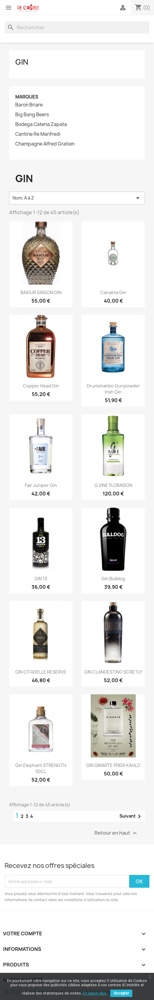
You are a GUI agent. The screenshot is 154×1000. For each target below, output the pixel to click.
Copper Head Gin (41, 386)
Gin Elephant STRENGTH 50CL (40, 768)
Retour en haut (116, 833)
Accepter (121, 993)
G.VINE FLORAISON (113, 485)
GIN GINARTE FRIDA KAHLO (113, 765)
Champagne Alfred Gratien (45, 144)
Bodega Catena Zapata (41, 124)
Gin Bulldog (113, 578)
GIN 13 (41, 578)
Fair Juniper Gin (41, 485)
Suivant (131, 816)
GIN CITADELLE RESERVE (40, 672)
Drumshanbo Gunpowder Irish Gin (113, 389)
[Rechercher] (77, 27)
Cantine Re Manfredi (38, 134)
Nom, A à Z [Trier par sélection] (77, 198)
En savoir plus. (95, 993)
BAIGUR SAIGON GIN (40, 292)
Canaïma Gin (113, 292)
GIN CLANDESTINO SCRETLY (113, 672)
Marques (26, 97)
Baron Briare (29, 105)
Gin (21, 62)
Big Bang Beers (32, 115)
